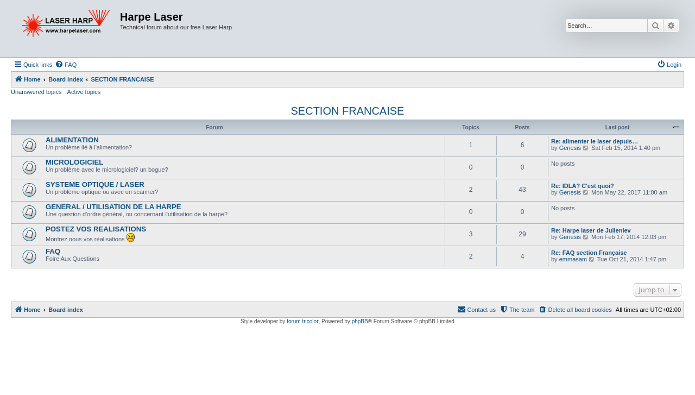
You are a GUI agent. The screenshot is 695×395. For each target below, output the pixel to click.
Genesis (570, 148)
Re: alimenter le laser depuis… (594, 141)
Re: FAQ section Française (589, 252)
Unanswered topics (36, 92)
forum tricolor (302, 321)
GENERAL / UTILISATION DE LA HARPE (113, 207)
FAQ (53, 251)
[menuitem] (66, 64)
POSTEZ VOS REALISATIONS (96, 229)
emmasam (573, 259)
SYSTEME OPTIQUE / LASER (95, 184)
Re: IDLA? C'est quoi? (582, 186)
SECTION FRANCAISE (348, 111)
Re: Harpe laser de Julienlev (591, 230)
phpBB (360, 321)
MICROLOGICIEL (74, 162)
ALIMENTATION (72, 140)
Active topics (84, 92)
